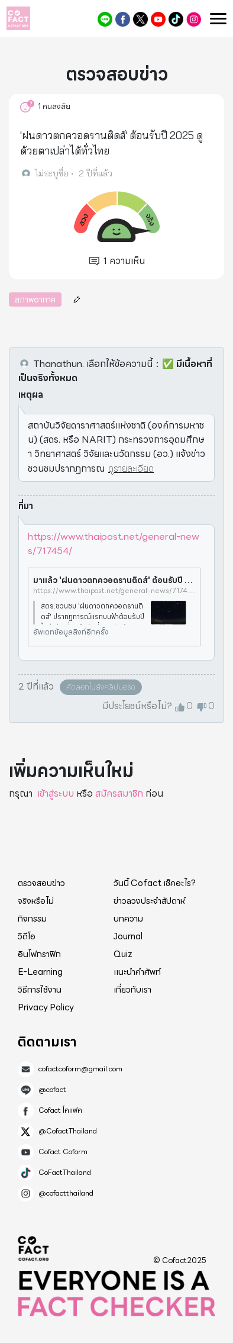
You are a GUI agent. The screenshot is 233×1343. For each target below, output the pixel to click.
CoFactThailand (176, 19)
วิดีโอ (26, 936)
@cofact (105, 19)
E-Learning (40, 972)
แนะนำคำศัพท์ (137, 972)
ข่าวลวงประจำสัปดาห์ (149, 901)
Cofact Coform (158, 19)
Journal (128, 936)
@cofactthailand (193, 19)
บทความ (128, 919)
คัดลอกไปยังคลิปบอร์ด (100, 687)
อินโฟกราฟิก (39, 954)
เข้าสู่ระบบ (55, 793)
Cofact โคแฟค (122, 19)
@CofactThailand (140, 19)
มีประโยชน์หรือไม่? (137, 706)
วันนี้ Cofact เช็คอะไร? (155, 883)
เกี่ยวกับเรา (132, 990)
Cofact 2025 (33, 1248)
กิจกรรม (32, 919)
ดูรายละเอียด (131, 468)
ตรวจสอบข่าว (41, 883)
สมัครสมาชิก (119, 793)
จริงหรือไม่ (36, 901)
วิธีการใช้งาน (40, 990)
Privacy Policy (46, 1007)
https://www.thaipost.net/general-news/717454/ (113, 543)
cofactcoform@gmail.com (80, 1069)
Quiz (123, 954)
